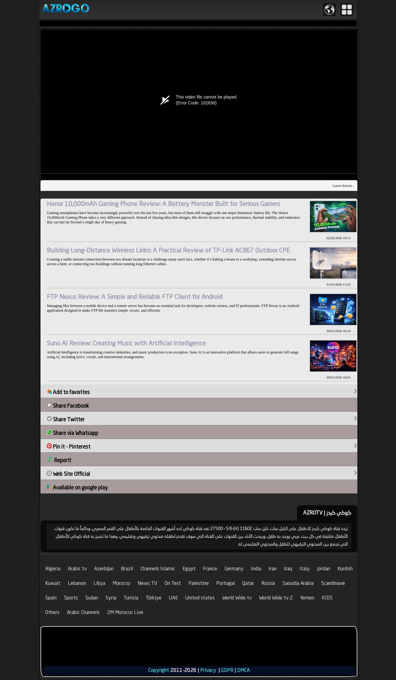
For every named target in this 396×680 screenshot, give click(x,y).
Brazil (127, 569)
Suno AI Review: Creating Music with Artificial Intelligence (126, 343)
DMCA (243, 670)
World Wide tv (237, 598)
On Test (173, 583)
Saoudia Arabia (298, 583)
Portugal (225, 583)
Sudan (91, 598)
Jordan (323, 569)
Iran (273, 569)
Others (52, 612)
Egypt (189, 569)
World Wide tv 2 (276, 598)
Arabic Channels (83, 612)
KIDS (327, 598)
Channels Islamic (157, 569)
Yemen (307, 598)
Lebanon (77, 583)
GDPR (227, 670)
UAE (173, 598)
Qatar (248, 583)
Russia (268, 583)
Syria (110, 598)
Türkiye (153, 598)
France (210, 569)
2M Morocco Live (125, 612)
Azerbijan (104, 569)
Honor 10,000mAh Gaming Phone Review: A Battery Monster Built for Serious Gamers (163, 203)
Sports (71, 598)
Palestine (198, 583)
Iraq (288, 569)
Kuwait (52, 583)
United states (200, 598)
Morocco (121, 583)
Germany (234, 569)
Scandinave (333, 583)
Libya (99, 583)
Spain (51, 598)
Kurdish (345, 569)
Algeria (52, 569)
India (256, 569)
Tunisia (131, 598)
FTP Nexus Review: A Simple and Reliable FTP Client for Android (134, 296)
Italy (304, 569)
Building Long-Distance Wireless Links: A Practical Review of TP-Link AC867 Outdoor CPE (168, 250)
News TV (147, 583)
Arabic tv (77, 569)
